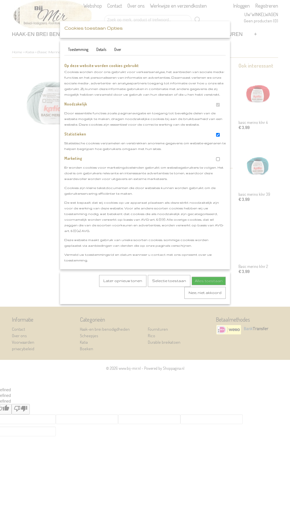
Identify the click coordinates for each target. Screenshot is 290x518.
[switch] (218, 105)
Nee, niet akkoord (205, 293)
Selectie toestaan (169, 281)
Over (117, 49)
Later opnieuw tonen (122, 281)
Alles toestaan (209, 281)
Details (101, 49)
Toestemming (78, 49)
